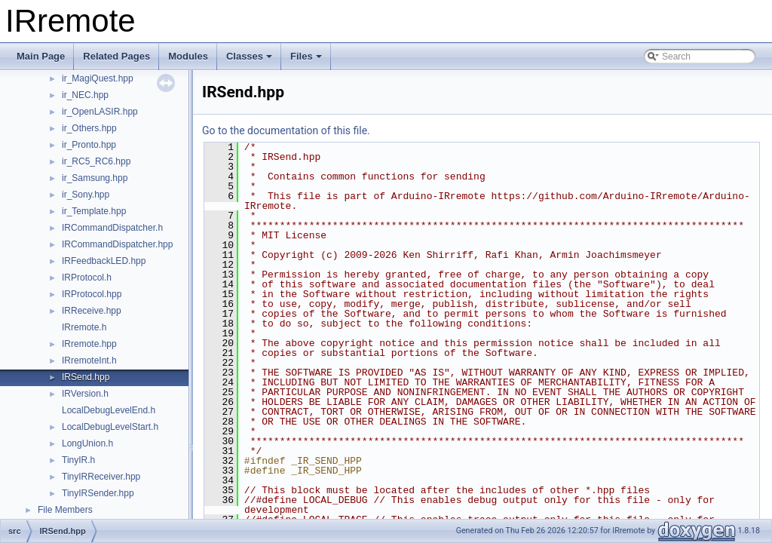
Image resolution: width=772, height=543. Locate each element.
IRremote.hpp (89, 344)
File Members (65, 510)
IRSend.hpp (85, 377)
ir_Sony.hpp (85, 194)
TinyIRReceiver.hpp (101, 476)
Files (306, 56)
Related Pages (116, 56)
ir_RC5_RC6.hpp (96, 161)
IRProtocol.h (87, 277)
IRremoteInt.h (89, 360)
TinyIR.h (78, 460)
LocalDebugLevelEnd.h (108, 410)
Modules (188, 56)
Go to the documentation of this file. (286, 130)
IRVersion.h (85, 393)
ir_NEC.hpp (85, 95)
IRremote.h (84, 327)
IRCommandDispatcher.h (112, 227)
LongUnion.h (87, 443)
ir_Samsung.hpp (94, 178)
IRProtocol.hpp (91, 294)
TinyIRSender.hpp (98, 493)
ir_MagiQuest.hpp (97, 78)
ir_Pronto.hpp (89, 145)
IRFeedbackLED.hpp (104, 261)
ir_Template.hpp (94, 211)
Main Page (41, 56)
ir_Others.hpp (89, 128)
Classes (249, 56)
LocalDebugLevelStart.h (110, 427)
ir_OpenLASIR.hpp (100, 111)
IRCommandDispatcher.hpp (117, 244)
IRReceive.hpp (91, 310)
